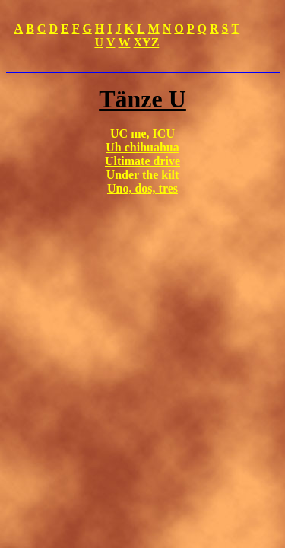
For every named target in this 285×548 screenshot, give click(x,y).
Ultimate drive (142, 161)
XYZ (147, 42)
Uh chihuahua (142, 147)
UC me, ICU (142, 133)
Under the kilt (142, 174)
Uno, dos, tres (142, 188)
